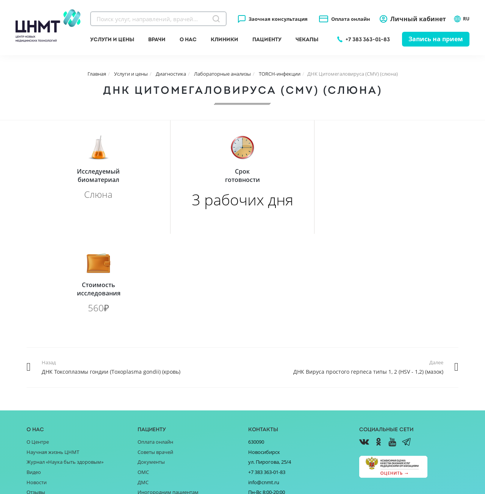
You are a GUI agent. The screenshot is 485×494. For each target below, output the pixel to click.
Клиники (224, 39)
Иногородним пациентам (168, 378)
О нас (188, 39)
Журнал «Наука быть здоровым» (65, 348)
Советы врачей (155, 338)
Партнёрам (40, 408)
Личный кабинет (418, 19)
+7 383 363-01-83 (368, 39)
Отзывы (36, 378)
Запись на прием (435, 39)
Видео (34, 358)
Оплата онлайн (350, 19)
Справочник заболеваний (168, 388)
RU (461, 19)
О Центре (38, 328)
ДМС (143, 368)
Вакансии (38, 418)
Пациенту (267, 39)
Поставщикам (43, 398)
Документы (151, 348)
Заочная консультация (278, 19)
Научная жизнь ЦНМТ (53, 338)
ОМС (143, 358)
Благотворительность (52, 388)
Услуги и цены (112, 39)
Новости (37, 368)
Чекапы (307, 39)
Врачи (157, 39)
